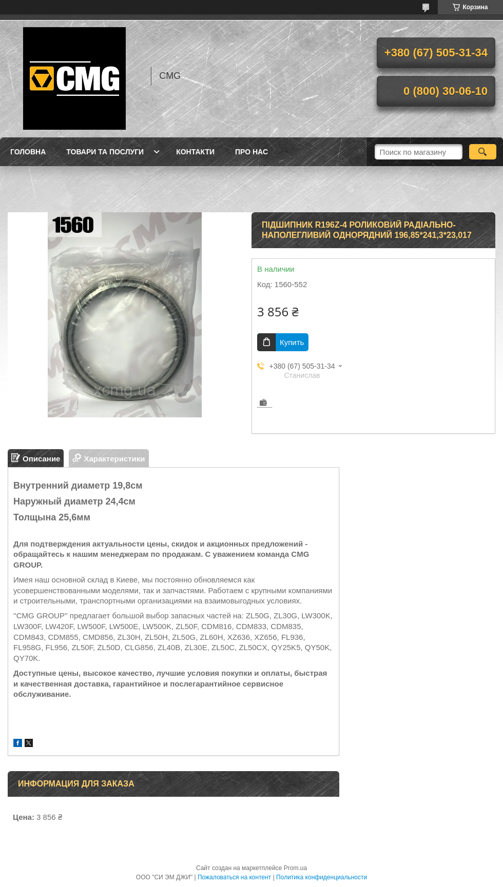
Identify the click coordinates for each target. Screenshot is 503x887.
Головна (28, 152)
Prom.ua (295, 868)
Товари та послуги (105, 152)
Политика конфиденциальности (321, 877)
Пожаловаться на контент (234, 877)
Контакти (195, 152)
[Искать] (482, 151)
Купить (292, 342)
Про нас (251, 152)
